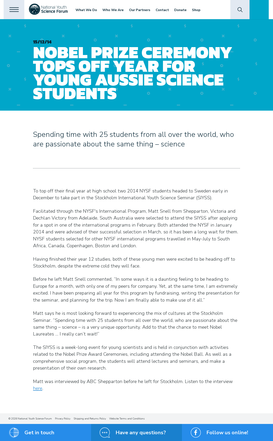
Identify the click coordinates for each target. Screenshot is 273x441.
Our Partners (141, 10)
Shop (197, 10)
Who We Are (114, 10)
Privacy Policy (62, 418)
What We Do (87, 10)
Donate (182, 10)
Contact (163, 10)
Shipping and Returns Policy (90, 418)
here (37, 388)
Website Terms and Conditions (127, 418)
